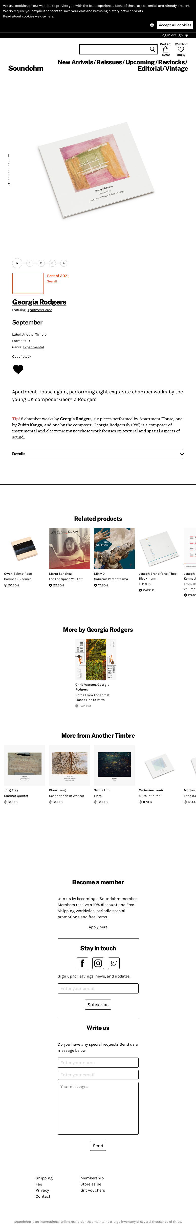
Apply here (98, 927)
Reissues (109, 62)
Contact (43, 1196)
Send (98, 1146)
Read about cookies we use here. (28, 16)
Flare (98, 796)
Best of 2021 (58, 275)
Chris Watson (85, 684)
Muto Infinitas (149, 796)
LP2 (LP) (145, 584)
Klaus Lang (57, 790)
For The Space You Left (66, 579)
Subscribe (98, 1004)
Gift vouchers (92, 1190)
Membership (92, 1178)
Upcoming (140, 62)
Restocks (171, 62)
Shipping (44, 1178)
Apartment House (40, 310)
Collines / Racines (18, 579)
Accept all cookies (175, 25)
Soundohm (25, 68)
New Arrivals (75, 62)
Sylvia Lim (102, 790)
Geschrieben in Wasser (66, 796)
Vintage (176, 68)
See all (52, 281)
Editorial (150, 68)
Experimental (33, 347)
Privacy (42, 1190)
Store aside (90, 1184)
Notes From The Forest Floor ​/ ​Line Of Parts (92, 697)
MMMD (99, 574)
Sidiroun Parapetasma (111, 579)
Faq (39, 1184)
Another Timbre (34, 334)
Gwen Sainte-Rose (18, 574)
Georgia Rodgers (39, 302)
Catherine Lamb (151, 790)
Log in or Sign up (174, 35)
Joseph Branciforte (153, 574)
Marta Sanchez (60, 574)
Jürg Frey (11, 790)
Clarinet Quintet (16, 796)
